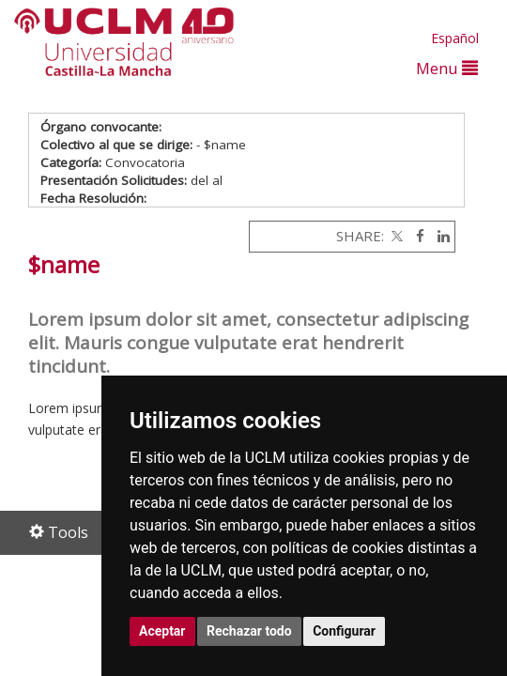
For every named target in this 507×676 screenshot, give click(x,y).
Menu (447, 68)
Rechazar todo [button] (249, 630)
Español (455, 38)
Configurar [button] (344, 630)
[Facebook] (415, 235)
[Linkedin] (439, 235)
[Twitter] (395, 235)
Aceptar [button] (162, 630)
